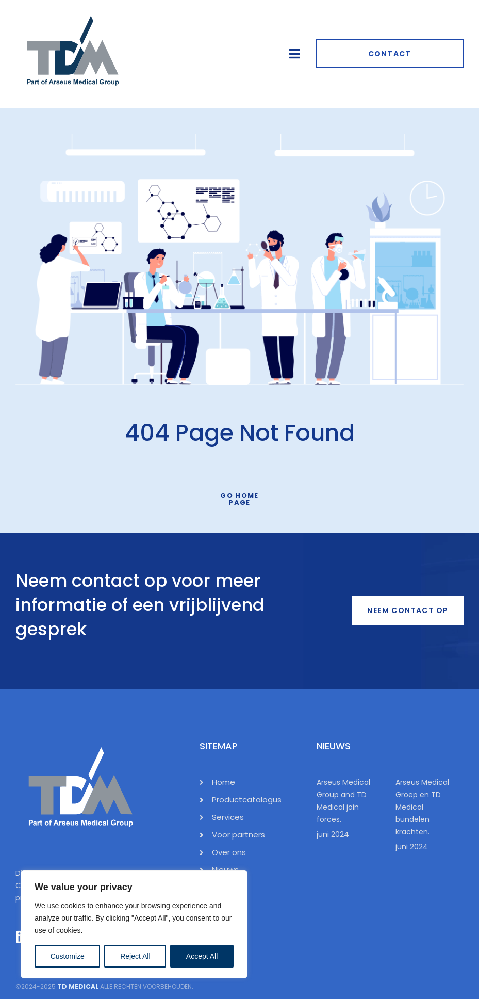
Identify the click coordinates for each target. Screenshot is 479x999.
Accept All (202, 956)
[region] (134, 924)
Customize (68, 956)
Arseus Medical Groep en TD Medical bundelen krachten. (422, 807)
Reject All (135, 956)
